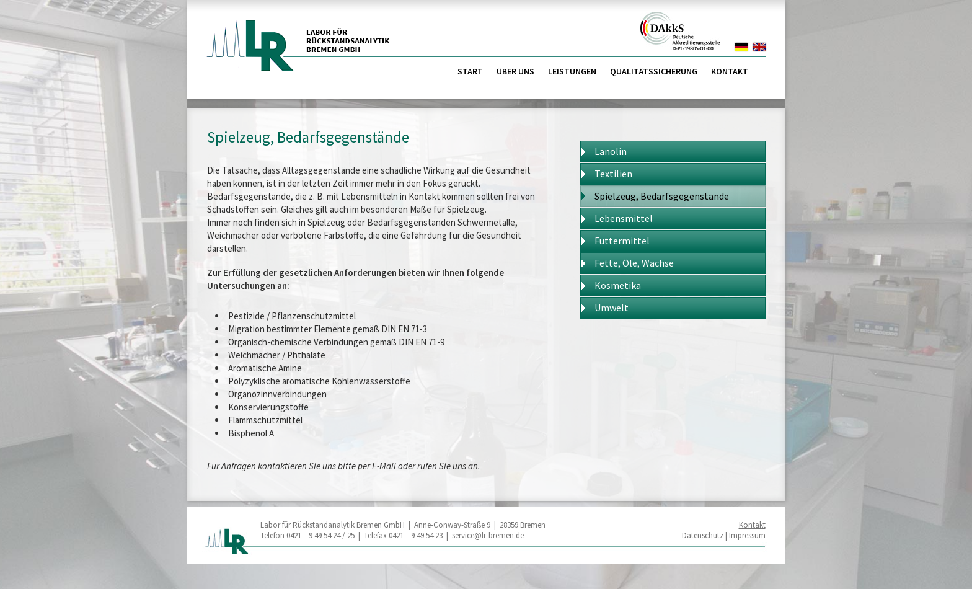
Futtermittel (622, 240)
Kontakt (729, 71)
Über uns (515, 71)
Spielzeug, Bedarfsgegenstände (661, 196)
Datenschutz (702, 535)
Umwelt (611, 307)
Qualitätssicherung (653, 71)
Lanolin (610, 151)
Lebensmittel (623, 218)
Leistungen (572, 71)
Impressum (747, 535)
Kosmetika (617, 285)
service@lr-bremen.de (488, 535)
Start (470, 71)
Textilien (613, 173)
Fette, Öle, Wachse (634, 263)
